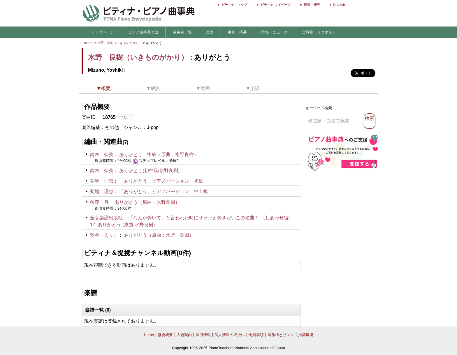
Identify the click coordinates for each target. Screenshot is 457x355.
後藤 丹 (99, 202)
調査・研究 (312, 4)
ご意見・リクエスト (319, 32)
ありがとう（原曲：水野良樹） (147, 202)
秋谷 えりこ (104, 235)
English (339, 4)
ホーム (89, 43)
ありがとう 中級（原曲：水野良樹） (158, 154)
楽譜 (210, 32)
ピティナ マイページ (275, 4)
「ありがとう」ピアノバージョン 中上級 (163, 191)
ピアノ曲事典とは (143, 32)
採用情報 (203, 335)
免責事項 (256, 335)
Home (149, 335)
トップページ (102, 32)
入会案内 (184, 335)
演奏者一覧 (182, 32)
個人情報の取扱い (230, 335)
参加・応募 (237, 32)
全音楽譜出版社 (106, 217)
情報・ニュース (274, 32)
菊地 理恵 (101, 181)
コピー (125, 117)
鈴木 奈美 (101, 154)
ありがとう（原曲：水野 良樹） (159, 235)
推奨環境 (305, 335)
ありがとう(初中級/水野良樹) (149, 170)
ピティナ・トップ (234, 4)
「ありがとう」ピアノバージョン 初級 (161, 181)
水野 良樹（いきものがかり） (119, 43)
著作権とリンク (281, 335)
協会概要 (165, 335)
